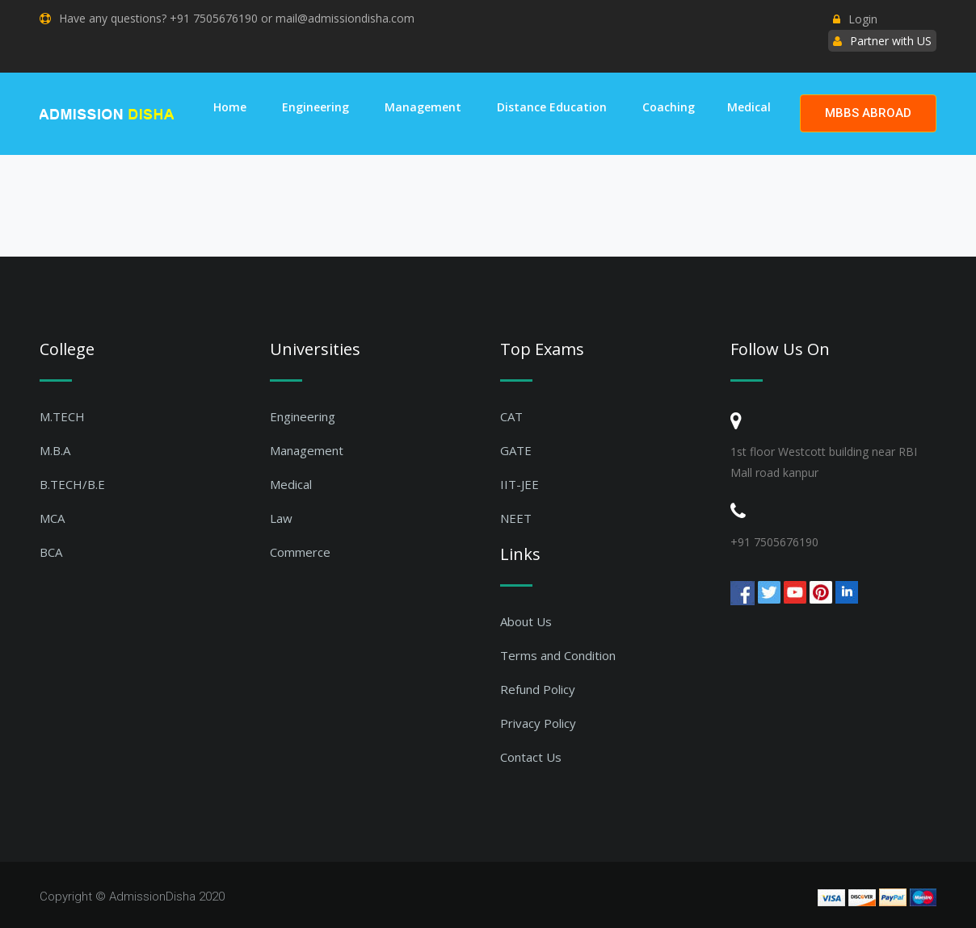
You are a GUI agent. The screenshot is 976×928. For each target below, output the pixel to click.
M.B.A (55, 450)
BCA (51, 552)
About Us (526, 621)
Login (855, 19)
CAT (511, 416)
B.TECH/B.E (72, 484)
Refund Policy (537, 689)
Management (423, 107)
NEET (516, 518)
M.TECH (62, 416)
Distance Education (552, 107)
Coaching (668, 107)
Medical (749, 107)
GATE (516, 450)
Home (229, 107)
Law (281, 518)
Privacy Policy (538, 723)
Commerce (300, 552)
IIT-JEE (519, 484)
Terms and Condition (558, 655)
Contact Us (531, 757)
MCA (52, 518)
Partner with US (891, 40)
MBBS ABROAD (868, 113)
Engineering (315, 107)
